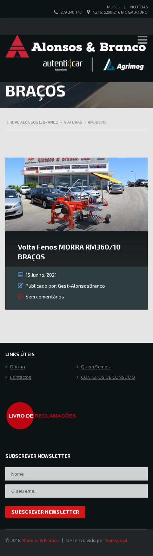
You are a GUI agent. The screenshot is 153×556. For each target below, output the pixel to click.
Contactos (20, 377)
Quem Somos (95, 366)
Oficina (17, 366)
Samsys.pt (116, 540)
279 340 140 (71, 12)
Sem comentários (45, 296)
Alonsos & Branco (40, 540)
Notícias (139, 6)
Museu (113, 6)
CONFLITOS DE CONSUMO (108, 377)
